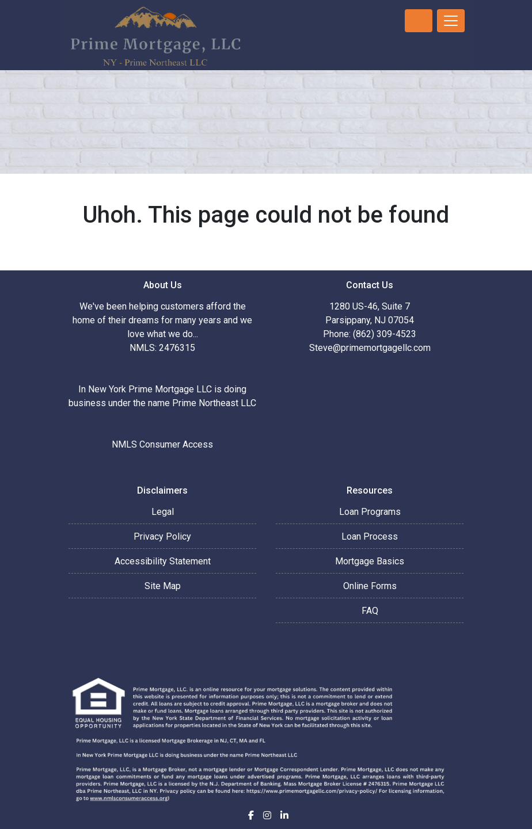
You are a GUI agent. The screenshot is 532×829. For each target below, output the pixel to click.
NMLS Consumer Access (162, 444)
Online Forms (370, 585)
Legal (162, 511)
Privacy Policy (162, 536)
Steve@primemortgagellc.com (370, 347)
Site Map (163, 585)
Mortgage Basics (369, 561)
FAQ (370, 610)
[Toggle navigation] (451, 20)
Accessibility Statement (163, 561)
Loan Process (369, 536)
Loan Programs (370, 511)
